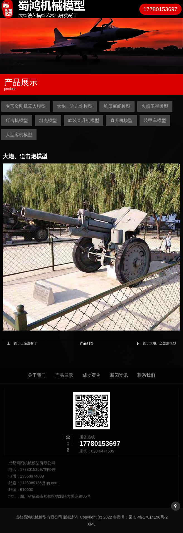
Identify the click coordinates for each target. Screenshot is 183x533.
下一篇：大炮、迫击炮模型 (156, 343)
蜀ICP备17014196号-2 (148, 517)
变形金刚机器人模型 (26, 106)
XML (91, 524)
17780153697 (160, 9)
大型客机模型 (19, 134)
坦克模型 (48, 120)
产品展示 (64, 375)
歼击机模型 (17, 120)
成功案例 (92, 375)
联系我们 (146, 375)
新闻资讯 (119, 375)
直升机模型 (121, 120)
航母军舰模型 (117, 106)
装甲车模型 (155, 120)
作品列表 (86, 343)
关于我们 (37, 375)
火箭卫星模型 (154, 106)
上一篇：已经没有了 (22, 343)
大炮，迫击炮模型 (74, 106)
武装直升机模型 (83, 120)
